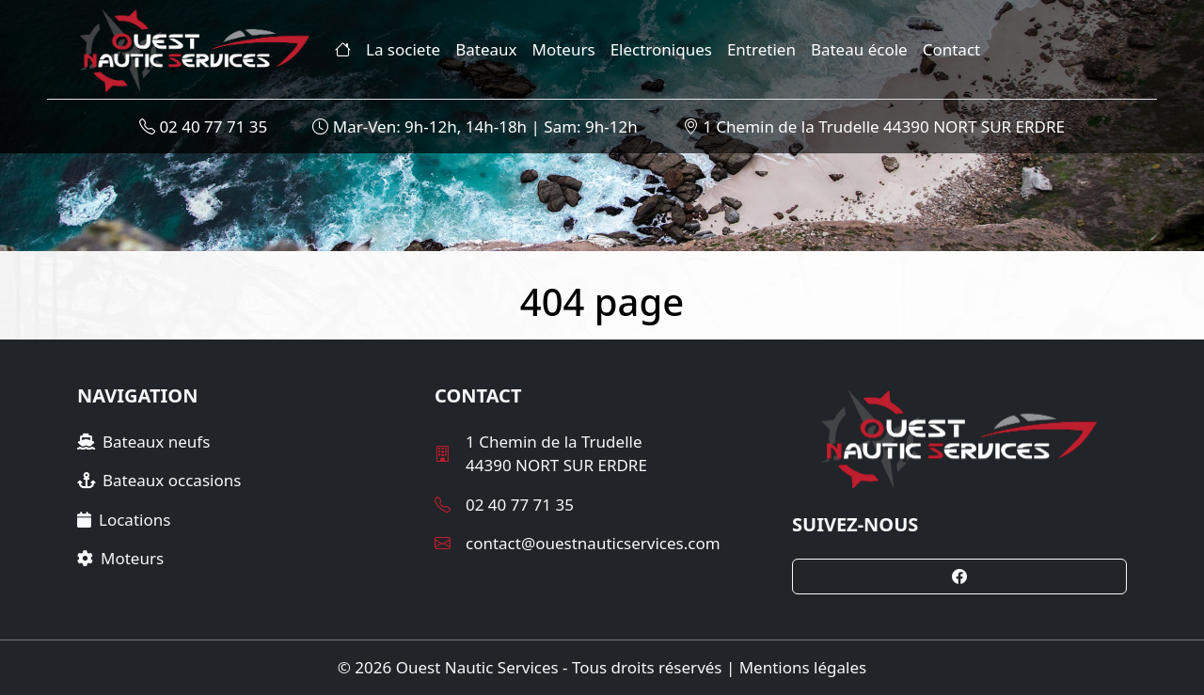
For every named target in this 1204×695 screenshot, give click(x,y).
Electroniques (661, 49)
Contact (952, 49)
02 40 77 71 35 (203, 126)
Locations (123, 519)
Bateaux (485, 49)
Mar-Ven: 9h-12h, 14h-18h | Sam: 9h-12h (474, 126)
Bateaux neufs (143, 441)
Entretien (761, 49)
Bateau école (859, 49)
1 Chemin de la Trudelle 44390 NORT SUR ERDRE (874, 126)
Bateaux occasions (159, 480)
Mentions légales (802, 667)
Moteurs (563, 49)
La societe (403, 49)
